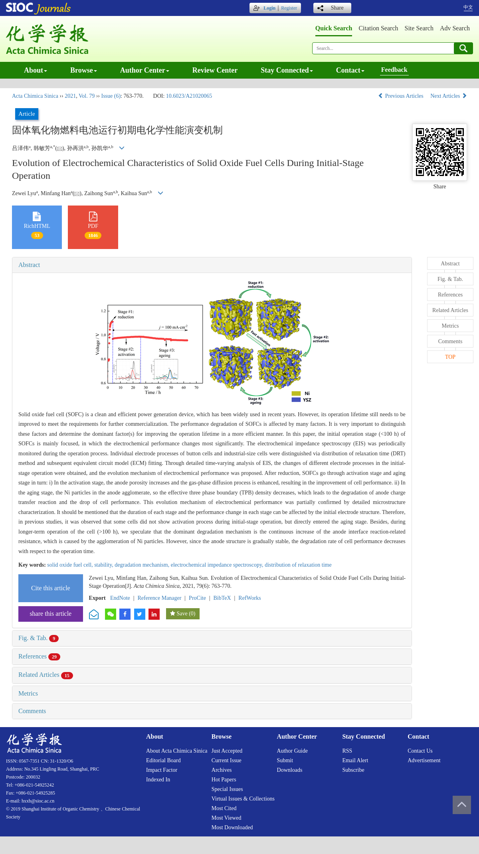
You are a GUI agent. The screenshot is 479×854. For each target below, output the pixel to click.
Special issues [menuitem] (227, 789)
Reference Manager (159, 598)
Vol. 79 (87, 96)
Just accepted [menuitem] (227, 751)
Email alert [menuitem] (355, 760)
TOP (450, 357)
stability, (104, 565)
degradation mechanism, (142, 565)
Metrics (28, 693)
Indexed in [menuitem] (158, 780)
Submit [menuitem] (285, 760)
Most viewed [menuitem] (226, 818)
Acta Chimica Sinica (35, 96)
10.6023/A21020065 (189, 96)
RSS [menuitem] (347, 751)
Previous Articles (401, 96)
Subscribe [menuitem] (353, 770)
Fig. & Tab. (38, 638)
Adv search (455, 28)
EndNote (120, 598)
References (39, 656)
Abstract (29, 264)
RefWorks (249, 598)
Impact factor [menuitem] (161, 770)
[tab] (212, 265)
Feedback (394, 69)
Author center (144, 70)
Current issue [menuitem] (226, 760)
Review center (215, 70)
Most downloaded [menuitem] (232, 827)
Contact (350, 70)
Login (269, 8)
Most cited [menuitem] (224, 808)
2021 (70, 96)
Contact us (420, 751)
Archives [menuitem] (222, 770)
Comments (32, 711)
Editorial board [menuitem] (163, 760)
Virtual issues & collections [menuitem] (243, 799)
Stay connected (287, 70)
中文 (468, 7)
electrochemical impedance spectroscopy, (218, 565)
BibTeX (222, 598)
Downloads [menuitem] (290, 770)
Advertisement (424, 760)
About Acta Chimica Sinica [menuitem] (177, 751)
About (35, 70)
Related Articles (45, 674)
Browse (83, 70)
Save (181, 614)
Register (289, 8)
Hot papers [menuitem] (224, 780)
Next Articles (448, 96)
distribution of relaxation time (298, 565)
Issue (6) (111, 96)
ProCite (197, 598)
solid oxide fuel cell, (70, 565)
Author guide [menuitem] (292, 751)
